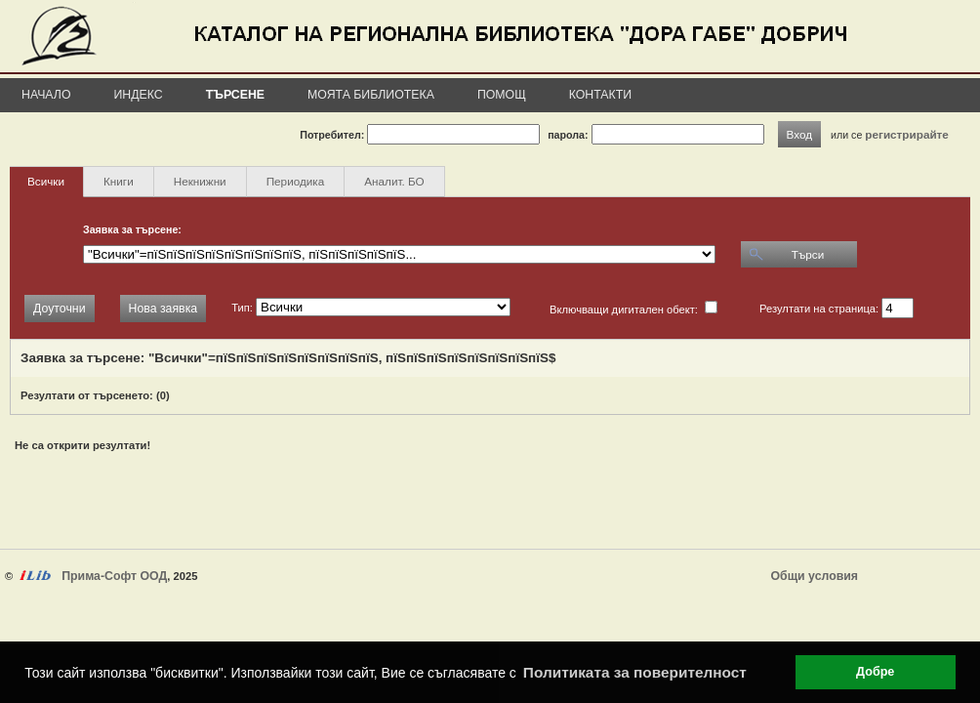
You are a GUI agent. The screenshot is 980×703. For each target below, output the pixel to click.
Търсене (235, 95)
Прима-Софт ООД (114, 576)
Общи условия (814, 576)
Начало (46, 95)
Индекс (138, 95)
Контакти (600, 95)
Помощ (501, 95)
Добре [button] (875, 672)
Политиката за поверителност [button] (635, 672)
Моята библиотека (370, 95)
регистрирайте (907, 134)
